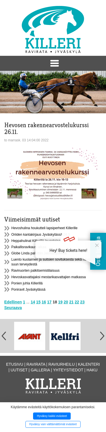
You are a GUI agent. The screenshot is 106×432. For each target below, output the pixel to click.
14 (33, 302)
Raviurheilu (61, 364)
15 (38, 302)
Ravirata (36, 364)
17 (49, 302)
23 (82, 302)
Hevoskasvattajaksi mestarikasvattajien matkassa (48, 277)
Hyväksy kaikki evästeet (52, 416)
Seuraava (13, 307)
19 (60, 302)
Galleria (40, 370)
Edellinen (13, 302)
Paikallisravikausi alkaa (28, 247)
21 (71, 302)
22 (77, 302)
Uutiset (19, 370)
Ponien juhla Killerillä (27, 283)
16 (44, 302)
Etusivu (14, 364)
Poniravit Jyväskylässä (28, 289)
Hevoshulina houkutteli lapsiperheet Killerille (44, 228)
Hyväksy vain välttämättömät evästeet (53, 424)
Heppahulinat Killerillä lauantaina (35, 241)
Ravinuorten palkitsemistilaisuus (35, 271)
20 (66, 302)
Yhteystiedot (68, 370)
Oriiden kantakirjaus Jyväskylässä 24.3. (41, 235)
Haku (92, 370)
